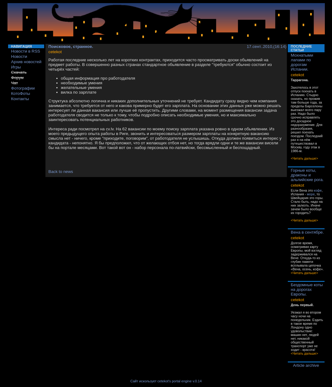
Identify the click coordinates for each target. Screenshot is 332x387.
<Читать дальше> (304, 158)
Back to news (61, 171)
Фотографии (23, 88)
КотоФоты (20, 93)
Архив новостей (26, 61)
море (311, 194)
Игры (16, 67)
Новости (19, 56)
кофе (318, 190)
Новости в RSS (25, 51)
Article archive (306, 365)
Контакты (20, 98)
